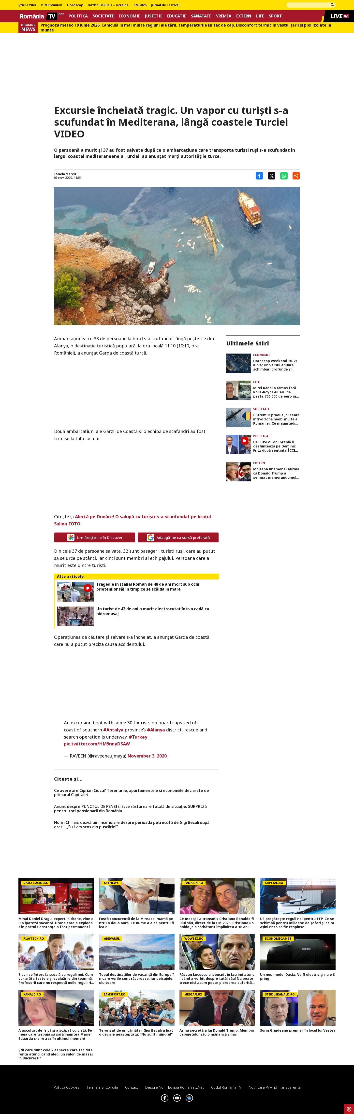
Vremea (223, 16)
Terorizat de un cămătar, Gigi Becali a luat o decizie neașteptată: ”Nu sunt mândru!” (136, 1032)
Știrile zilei (27, 5)
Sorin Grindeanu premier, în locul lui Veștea (298, 1030)
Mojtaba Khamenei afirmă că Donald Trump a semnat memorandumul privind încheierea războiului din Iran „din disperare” (276, 473)
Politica (78, 16)
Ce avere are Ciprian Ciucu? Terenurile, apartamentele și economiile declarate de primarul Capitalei (131, 792)
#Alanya (156, 730)
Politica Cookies (66, 1087)
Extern (243, 16)
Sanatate (201, 16)
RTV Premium (51, 5)
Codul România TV (226, 1087)
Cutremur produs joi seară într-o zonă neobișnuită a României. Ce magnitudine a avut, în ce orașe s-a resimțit (276, 419)
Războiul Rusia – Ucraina (108, 5)
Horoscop (75, 5)
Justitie (153, 16)
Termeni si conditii (102, 1087)
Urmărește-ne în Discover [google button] (94, 537)
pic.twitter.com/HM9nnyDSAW (97, 744)
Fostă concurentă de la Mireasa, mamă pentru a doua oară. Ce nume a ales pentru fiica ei (136, 923)
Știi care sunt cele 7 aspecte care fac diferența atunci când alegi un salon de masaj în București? (55, 1054)
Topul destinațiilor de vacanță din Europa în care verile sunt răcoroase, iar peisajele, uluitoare (136, 979)
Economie (129, 16)
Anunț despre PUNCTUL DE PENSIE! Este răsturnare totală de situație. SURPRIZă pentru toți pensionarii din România (130, 808)
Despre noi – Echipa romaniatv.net (174, 1087)
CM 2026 (139, 5)
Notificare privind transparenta (275, 1087)
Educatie (176, 16)
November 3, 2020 (147, 756)
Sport (275, 16)
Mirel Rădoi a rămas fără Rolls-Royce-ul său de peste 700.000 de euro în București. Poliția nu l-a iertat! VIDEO (274, 392)
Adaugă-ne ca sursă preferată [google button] (178, 537)
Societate (103, 16)
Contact (131, 1087)
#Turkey (138, 737)
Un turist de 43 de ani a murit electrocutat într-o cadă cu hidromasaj (152, 611)
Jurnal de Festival (165, 5)
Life (260, 16)
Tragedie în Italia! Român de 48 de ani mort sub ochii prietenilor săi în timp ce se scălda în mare (148, 586)
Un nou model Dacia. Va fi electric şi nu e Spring (297, 977)
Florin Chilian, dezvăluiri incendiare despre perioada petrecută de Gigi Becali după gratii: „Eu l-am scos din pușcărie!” (131, 824)
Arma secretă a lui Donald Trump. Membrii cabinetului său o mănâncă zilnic (216, 1032)
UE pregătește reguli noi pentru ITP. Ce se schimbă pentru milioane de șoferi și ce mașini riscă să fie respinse (297, 923)
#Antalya (113, 730)
